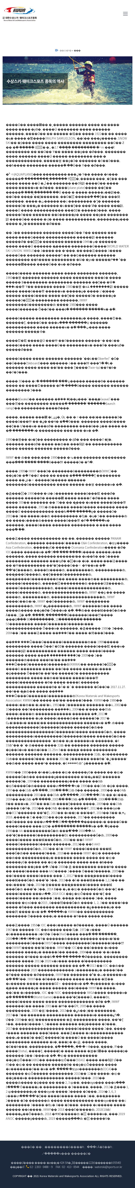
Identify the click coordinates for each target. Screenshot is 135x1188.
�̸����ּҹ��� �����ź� (67, 1153)
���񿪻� (77, 50)
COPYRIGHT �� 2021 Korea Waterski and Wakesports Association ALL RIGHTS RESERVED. (67, 1176)
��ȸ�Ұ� (65, 50)
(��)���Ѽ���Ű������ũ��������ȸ (20, 14)
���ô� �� (31, 1147)
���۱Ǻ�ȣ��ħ (99, 1147)
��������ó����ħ (64, 1147)
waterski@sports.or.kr (108, 1167)
